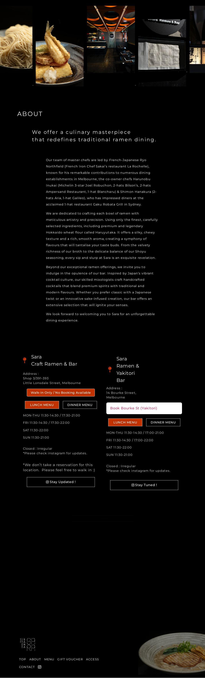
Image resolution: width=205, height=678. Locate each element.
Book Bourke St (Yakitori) (133, 408)
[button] (61, 396)
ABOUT (30, 114)
